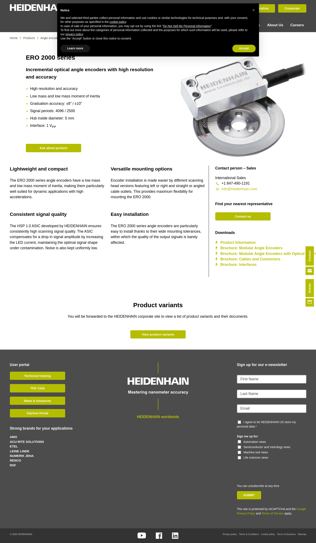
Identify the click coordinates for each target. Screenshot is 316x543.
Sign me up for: (248, 436)
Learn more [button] (75, 48)
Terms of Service (273, 513)
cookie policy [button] (118, 22)
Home (14, 37)
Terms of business (286, 534)
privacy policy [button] (74, 34)
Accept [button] (244, 48)
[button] (253, 10)
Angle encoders (50, 37)
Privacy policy (230, 534)
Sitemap (302, 534)
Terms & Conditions (249, 534)
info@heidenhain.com (239, 189)
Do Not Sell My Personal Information (187, 26)
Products (29, 37)
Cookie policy (268, 534)
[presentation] (266, 468)
